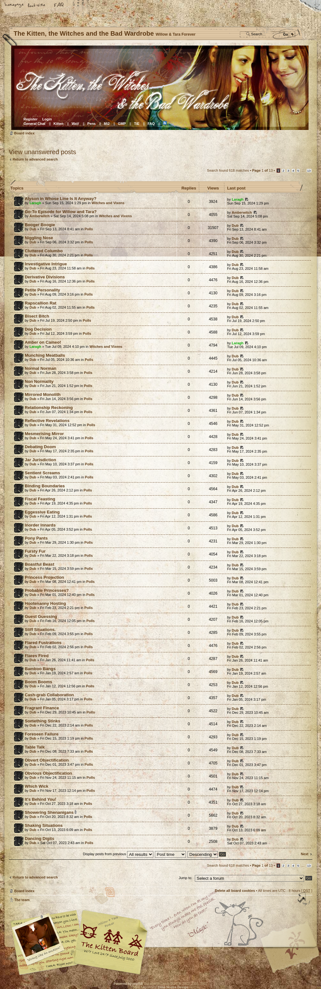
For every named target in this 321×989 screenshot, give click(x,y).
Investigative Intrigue (46, 264)
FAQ (59, 5)
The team (22, 900)
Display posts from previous (118, 854)
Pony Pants (36, 538)
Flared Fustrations (43, 642)
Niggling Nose (39, 237)
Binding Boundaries (45, 486)
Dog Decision (38, 329)
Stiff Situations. (40, 629)
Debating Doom (40, 446)
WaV (75, 123)
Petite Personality (42, 290)
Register (31, 119)
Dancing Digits (39, 838)
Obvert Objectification (47, 760)
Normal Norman (41, 368)
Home (14, 5)
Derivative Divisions (45, 277)
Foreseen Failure (42, 734)
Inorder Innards (40, 525)
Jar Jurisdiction (40, 459)
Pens (91, 123)
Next (305, 854)
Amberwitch (39, 216)
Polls (89, 229)
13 (309, 170)
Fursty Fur (35, 551)
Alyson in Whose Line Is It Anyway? (60, 198)
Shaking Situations (44, 825)
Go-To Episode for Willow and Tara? (61, 211)
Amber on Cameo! (43, 342)
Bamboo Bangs (40, 668)
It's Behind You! (41, 799)
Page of (262, 170)
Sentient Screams (42, 472)
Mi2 (107, 123)
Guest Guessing (41, 616)
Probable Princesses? (47, 590)
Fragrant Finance (42, 708)
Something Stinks (42, 721)
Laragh (35, 203)
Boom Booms (38, 681)
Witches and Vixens (108, 203)
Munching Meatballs (45, 355)
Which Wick (37, 786)
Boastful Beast (39, 564)
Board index (160, 88)
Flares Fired (37, 655)
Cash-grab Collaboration (49, 694)
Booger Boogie (40, 224)
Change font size (37, 5)
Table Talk (35, 747)
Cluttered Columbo (44, 250)
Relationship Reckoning (49, 407)
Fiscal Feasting (40, 499)
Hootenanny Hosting (45, 603)
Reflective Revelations (47, 420)
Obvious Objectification (48, 773)
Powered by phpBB (128, 983)
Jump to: (185, 878)
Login (47, 119)
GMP (122, 123)
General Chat (34, 123)
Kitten (59, 123)
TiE (136, 123)
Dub (32, 229)
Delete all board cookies (235, 890)
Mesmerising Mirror (44, 433)
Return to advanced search (35, 159)
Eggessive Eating (42, 512)
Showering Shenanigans (49, 812)
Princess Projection (44, 577)
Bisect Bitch (37, 316)
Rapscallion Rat (41, 303)
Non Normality (39, 381)
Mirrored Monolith (43, 394)
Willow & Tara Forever (111, 940)
